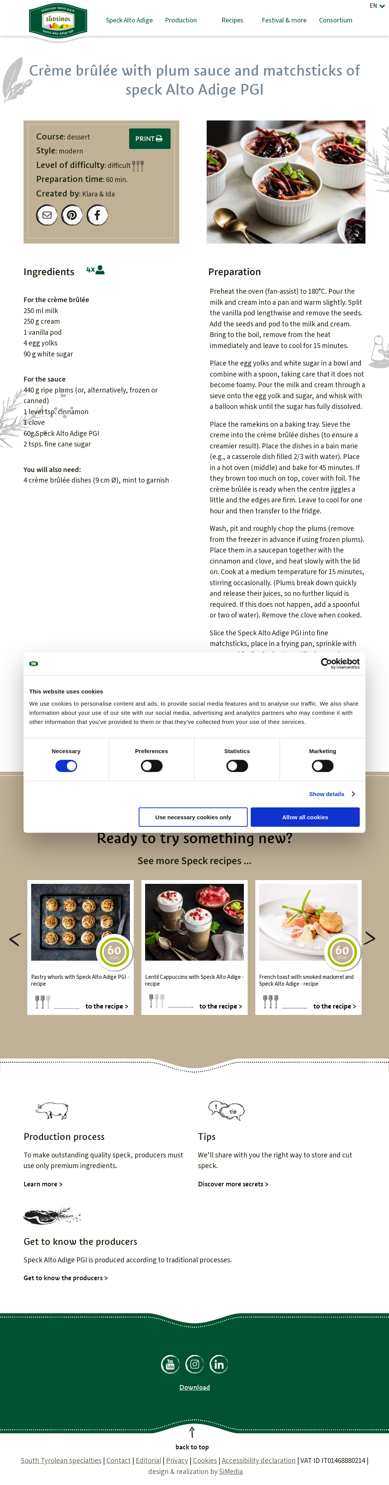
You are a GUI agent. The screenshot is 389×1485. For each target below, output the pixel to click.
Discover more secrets (230, 1184)
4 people (95, 269)
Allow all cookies (305, 817)
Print (149, 139)
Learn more (40, 1184)
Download (194, 1387)
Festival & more (284, 20)
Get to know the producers (63, 1278)
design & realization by (195, 1472)
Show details (327, 794)
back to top (192, 1447)
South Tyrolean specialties (61, 1461)
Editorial (148, 1461)
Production (181, 20)
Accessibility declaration (259, 1461)
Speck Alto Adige (129, 20)
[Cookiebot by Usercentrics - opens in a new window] (326, 664)
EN (373, 5)
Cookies (205, 1461)
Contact (118, 1461)
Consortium (336, 20)
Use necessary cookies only (193, 817)
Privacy (177, 1461)
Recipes (232, 20)
